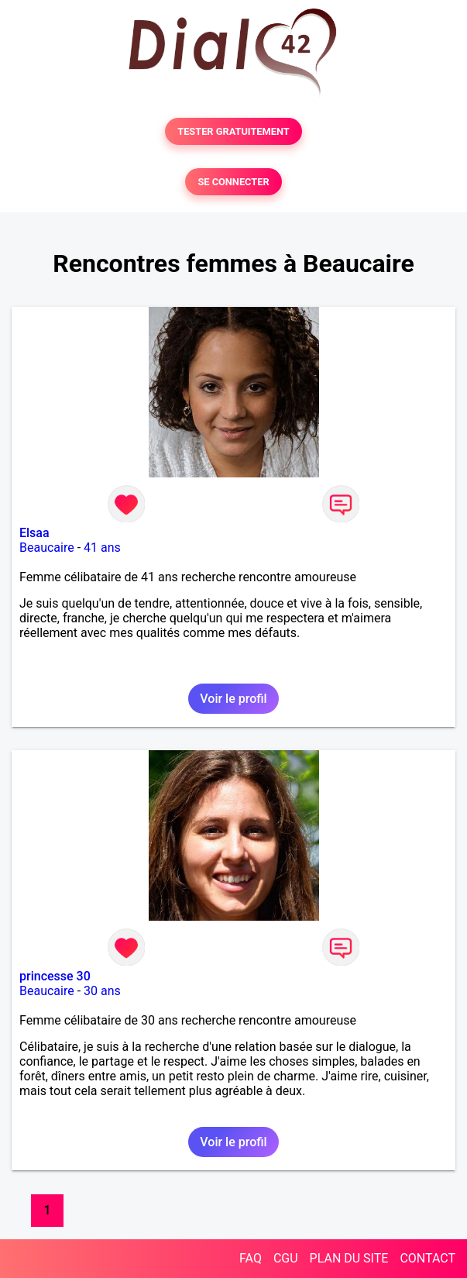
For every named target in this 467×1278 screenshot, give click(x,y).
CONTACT (427, 1258)
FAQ (250, 1258)
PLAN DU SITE (349, 1258)
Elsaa (34, 532)
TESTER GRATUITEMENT (233, 131)
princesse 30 (55, 976)
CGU (285, 1258)
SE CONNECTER (233, 182)
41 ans (102, 547)
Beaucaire (46, 547)
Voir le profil (233, 698)
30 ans (102, 990)
